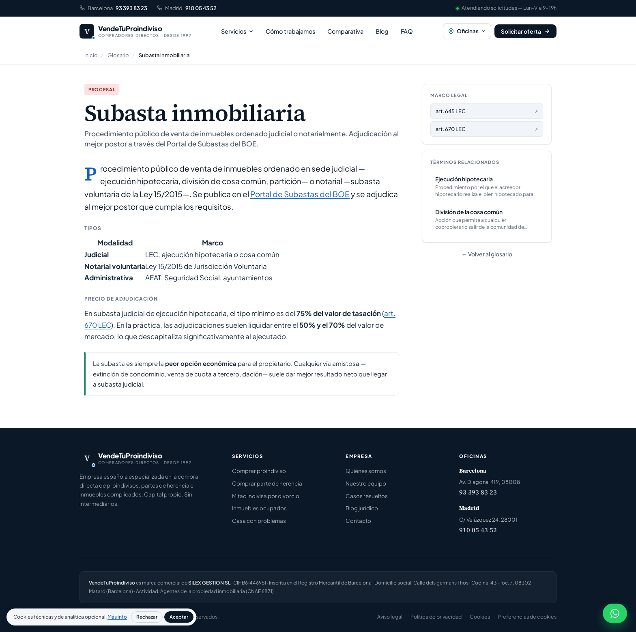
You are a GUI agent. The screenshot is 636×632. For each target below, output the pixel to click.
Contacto (358, 520)
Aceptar (179, 617)
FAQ (407, 31)
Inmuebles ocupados (259, 508)
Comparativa (345, 31)
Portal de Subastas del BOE (300, 194)
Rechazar (146, 617)
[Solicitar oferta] (525, 31)
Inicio (91, 55)
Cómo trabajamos (290, 31)
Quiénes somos (366, 470)
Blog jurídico (362, 508)
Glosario (118, 55)
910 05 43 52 (478, 529)
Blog (382, 31)
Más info (117, 617)
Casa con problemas (259, 520)
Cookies (480, 616)
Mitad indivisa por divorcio (265, 495)
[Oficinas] (467, 31)
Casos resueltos (367, 495)
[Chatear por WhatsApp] (615, 613)
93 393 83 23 (478, 492)
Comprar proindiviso (259, 470)
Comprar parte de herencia (267, 483)
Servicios (237, 31)
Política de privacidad (436, 616)
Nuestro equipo (366, 483)
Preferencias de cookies (527, 616)
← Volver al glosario (487, 254)
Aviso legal (389, 616)
